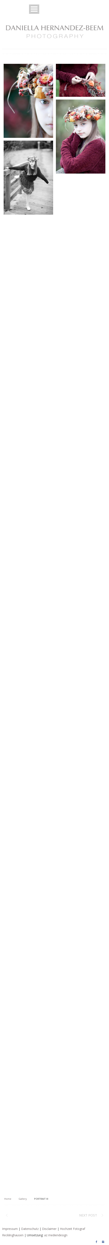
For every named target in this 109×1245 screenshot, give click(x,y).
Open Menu (34, 9)
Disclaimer (49, 1229)
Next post (88, 1215)
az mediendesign (55, 1235)
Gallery (23, 1198)
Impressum (10, 1229)
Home (7, 1198)
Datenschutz (30, 1229)
